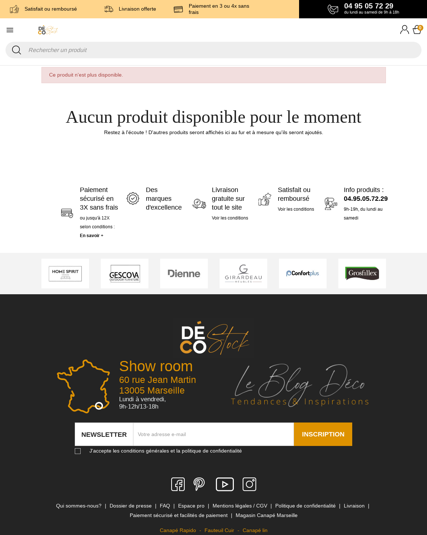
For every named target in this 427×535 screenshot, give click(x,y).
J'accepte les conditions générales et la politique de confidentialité (165, 451)
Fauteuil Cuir (220, 530)
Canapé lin (255, 530)
